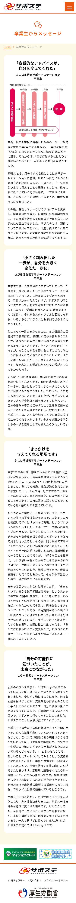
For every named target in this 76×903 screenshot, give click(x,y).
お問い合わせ (34, 880)
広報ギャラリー (16, 880)
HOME (7, 47)
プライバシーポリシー (56, 880)
